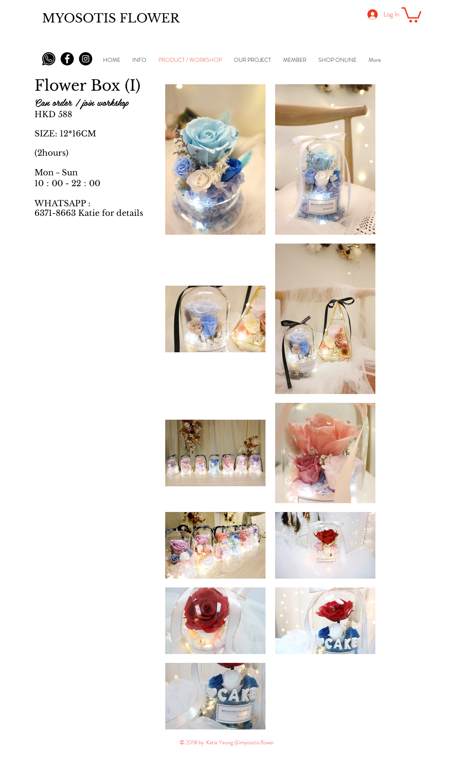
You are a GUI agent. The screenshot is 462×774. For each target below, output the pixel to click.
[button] (411, 14)
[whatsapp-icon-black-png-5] (48, 58)
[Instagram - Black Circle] (85, 58)
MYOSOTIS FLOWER (111, 18)
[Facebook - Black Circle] (67, 58)
